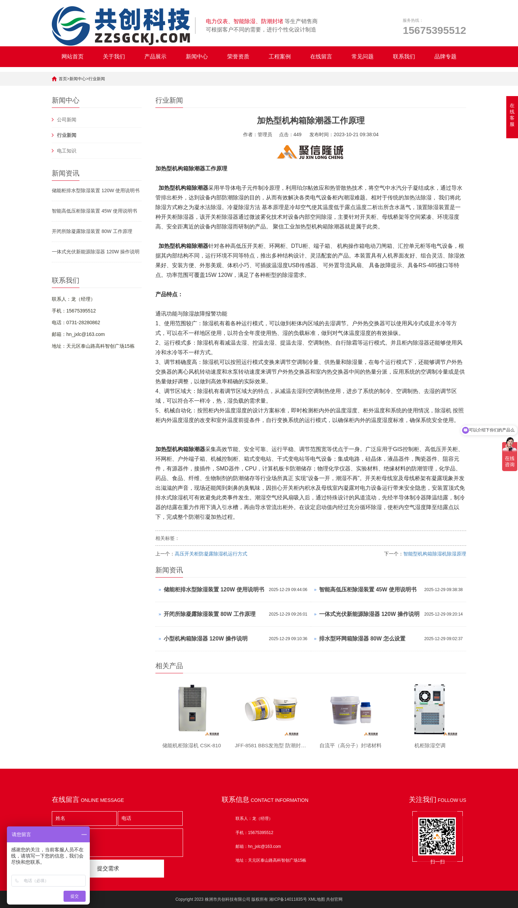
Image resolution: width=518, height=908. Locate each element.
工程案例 (280, 56)
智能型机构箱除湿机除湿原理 (434, 553)
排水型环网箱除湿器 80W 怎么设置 (362, 639)
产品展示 (155, 56)
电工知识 (66, 150)
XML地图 (316, 899)
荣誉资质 (238, 56)
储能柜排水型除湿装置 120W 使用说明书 (96, 190)
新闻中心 (197, 56)
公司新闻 (66, 119)
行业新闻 (96, 78)
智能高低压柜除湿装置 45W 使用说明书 (94, 211)
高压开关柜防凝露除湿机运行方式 (211, 553)
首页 (63, 78)
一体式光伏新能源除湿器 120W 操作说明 (96, 251)
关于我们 (114, 56)
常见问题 (363, 56)
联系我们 (404, 56)
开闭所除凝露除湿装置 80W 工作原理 (92, 231)
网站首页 (72, 56)
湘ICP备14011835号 (288, 899)
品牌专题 (445, 56)
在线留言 (321, 56)
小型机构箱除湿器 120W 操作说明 (206, 639)
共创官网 (334, 899)
